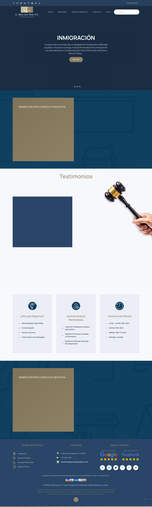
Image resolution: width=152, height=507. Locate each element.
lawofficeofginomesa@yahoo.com (74, 462)
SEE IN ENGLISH (132, 3)
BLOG (108, 12)
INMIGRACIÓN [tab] (72, 86)
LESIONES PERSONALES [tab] (77, 86)
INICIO (50, 12)
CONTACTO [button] (96, 12)
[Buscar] (126, 12)
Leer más (76, 59)
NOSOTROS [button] (62, 12)
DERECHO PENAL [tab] (79, 86)
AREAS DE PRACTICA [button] (79, 12)
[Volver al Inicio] (27, 12)
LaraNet (105, 485)
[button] (76, 499)
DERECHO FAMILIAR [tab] (74, 86)
